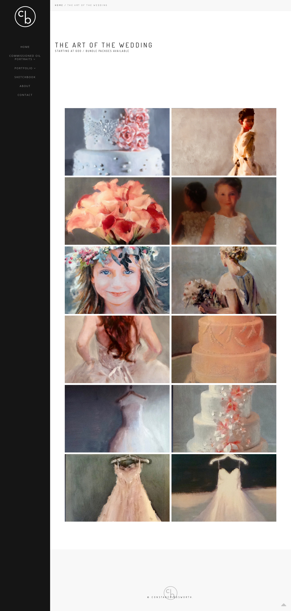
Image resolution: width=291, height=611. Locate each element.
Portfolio (25, 68)
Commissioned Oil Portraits (25, 57)
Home (25, 47)
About (25, 86)
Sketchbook (25, 77)
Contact (25, 95)
